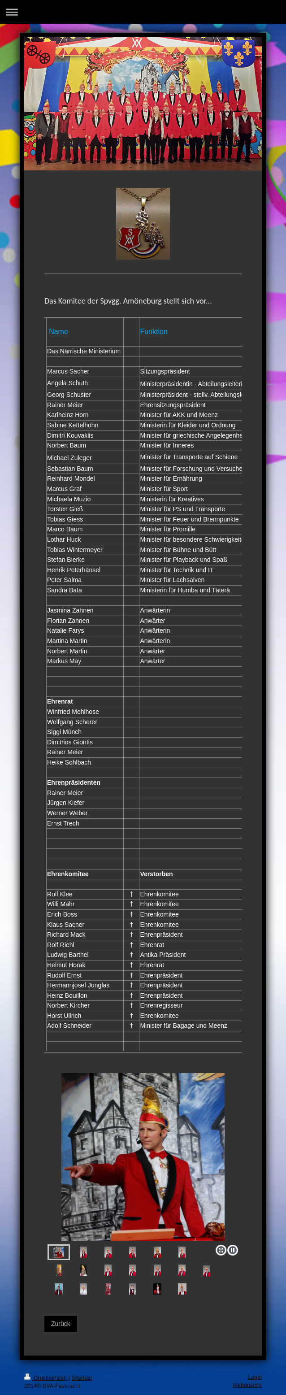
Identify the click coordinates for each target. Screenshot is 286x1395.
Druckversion (46, 1378)
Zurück (60, 1323)
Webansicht (247, 1385)
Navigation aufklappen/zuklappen (143, 12)
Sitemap (81, 1378)
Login (255, 1377)
